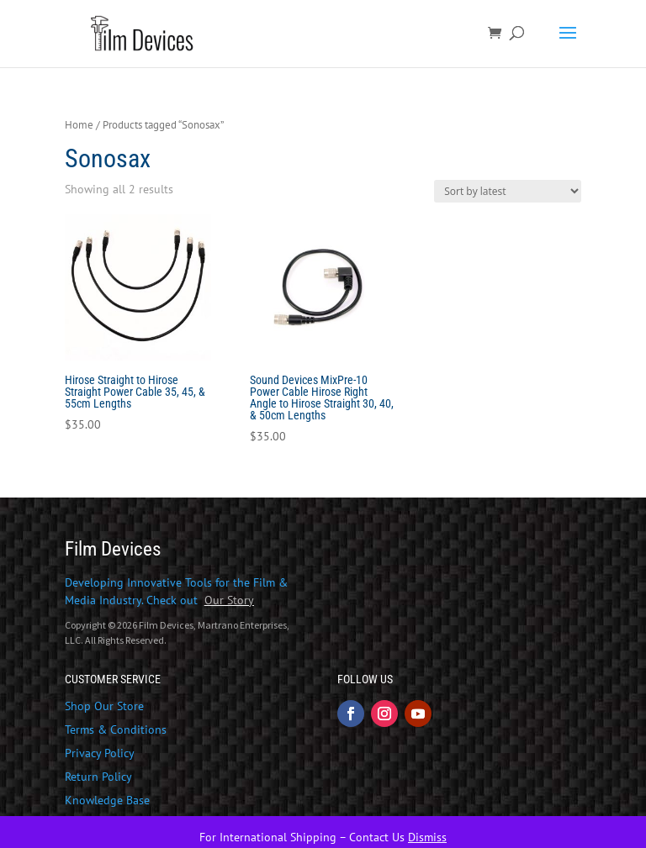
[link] (145, 33)
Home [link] (79, 125)
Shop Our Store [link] (104, 706)
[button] (567, 43)
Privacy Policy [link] (100, 753)
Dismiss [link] (427, 837)
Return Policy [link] (98, 776)
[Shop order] (507, 191)
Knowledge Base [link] (107, 800)
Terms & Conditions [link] (116, 729)
